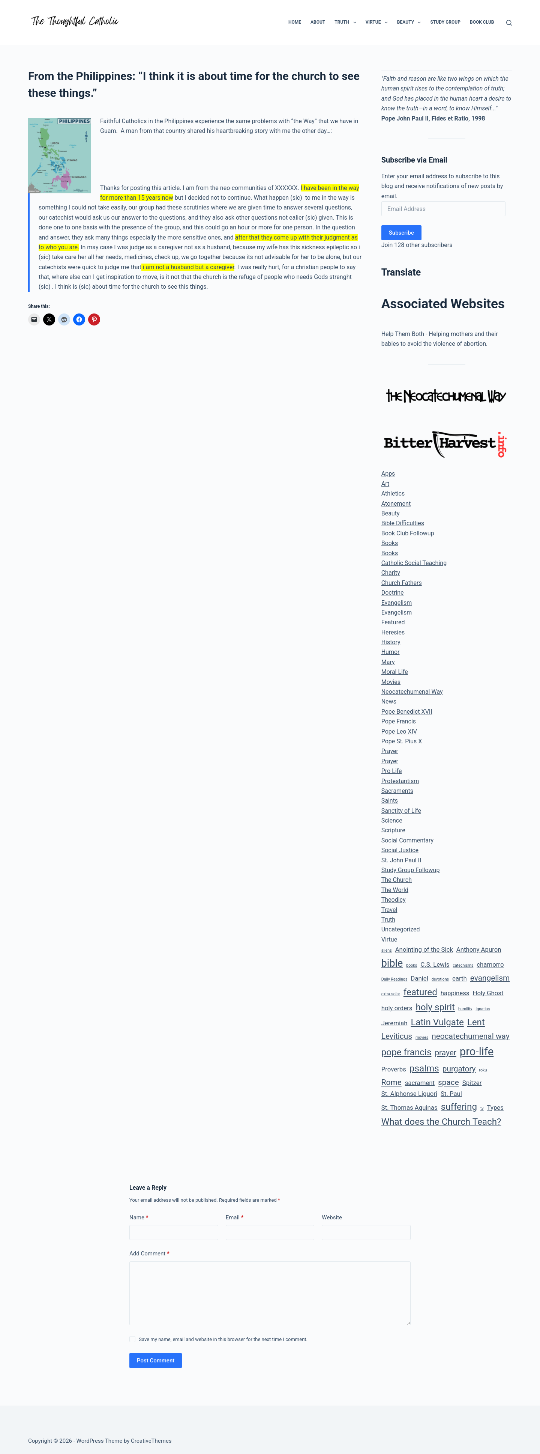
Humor (390, 651)
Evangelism (396, 602)
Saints (389, 800)
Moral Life (394, 671)
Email (235, 1217)
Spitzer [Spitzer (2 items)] (472, 1082)
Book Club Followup (407, 533)
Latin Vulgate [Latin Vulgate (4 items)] (437, 1022)
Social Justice (399, 850)
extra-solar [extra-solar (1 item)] (390, 993)
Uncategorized (400, 929)
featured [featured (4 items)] (420, 992)
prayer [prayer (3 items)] (445, 1052)
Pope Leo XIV (399, 731)
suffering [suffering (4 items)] (459, 1106)
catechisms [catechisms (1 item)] (463, 965)
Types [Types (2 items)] (495, 1107)
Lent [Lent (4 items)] (476, 1022)
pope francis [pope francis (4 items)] (406, 1052)
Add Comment (149, 1253)
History (390, 642)
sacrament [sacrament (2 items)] (420, 1082)
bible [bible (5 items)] (392, 963)
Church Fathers (401, 582)
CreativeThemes (151, 1440)
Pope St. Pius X (401, 741)
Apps (388, 473)
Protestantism (400, 781)
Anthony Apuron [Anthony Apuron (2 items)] (478, 949)
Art (385, 483)
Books (389, 543)
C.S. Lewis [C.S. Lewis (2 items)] (434, 964)
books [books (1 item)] (411, 965)
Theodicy (393, 899)
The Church (396, 879)
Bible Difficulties (402, 523)
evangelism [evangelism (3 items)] (490, 977)
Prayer (389, 751)
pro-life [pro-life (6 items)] (477, 1051)
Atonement (396, 503)
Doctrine (392, 592)
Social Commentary (407, 840)
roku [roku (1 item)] (483, 1070)
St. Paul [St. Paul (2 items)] (451, 1093)
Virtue (378, 22)
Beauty (410, 22)
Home (294, 22)
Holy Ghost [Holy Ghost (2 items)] (487, 993)
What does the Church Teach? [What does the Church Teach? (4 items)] (441, 1121)
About (317, 22)
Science (391, 820)
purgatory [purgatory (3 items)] (459, 1068)
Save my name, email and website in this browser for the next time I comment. (223, 1339)
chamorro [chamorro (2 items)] (490, 964)
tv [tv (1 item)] (482, 1108)
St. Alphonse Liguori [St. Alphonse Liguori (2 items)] (409, 1093)
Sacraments (397, 790)
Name (138, 1217)
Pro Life (391, 770)
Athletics (393, 493)
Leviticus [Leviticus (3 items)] (396, 1036)
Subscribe (401, 232)
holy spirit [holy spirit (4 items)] (435, 1007)
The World (394, 889)
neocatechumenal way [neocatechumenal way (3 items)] (470, 1036)
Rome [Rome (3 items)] (391, 1082)
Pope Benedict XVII (406, 711)
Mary (388, 662)
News (388, 701)
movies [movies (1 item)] (422, 1037)
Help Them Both (402, 334)
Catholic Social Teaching (414, 563)
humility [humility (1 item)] (465, 1008)
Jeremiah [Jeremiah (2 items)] (394, 1023)
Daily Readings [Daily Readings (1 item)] (394, 979)
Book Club (482, 22)
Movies (390, 682)
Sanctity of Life (401, 810)
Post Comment (155, 1360)
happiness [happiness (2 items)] (455, 993)
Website (332, 1217)
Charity (390, 572)
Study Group (445, 22)
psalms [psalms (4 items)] (424, 1068)
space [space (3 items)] (448, 1082)
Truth (346, 22)
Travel (389, 909)
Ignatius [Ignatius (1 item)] (483, 1008)
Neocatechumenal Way (412, 691)
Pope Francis (398, 721)
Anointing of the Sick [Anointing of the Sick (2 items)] (424, 949)
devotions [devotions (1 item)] (440, 979)
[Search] (509, 23)
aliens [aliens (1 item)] (386, 950)
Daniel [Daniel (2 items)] (419, 978)
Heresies (393, 632)
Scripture (393, 830)
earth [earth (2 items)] (459, 978)
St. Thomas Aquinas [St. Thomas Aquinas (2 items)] (409, 1107)
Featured (393, 622)
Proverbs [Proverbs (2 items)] (393, 1069)
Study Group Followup (410, 870)
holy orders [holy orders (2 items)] (396, 1008)
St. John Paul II (401, 860)
